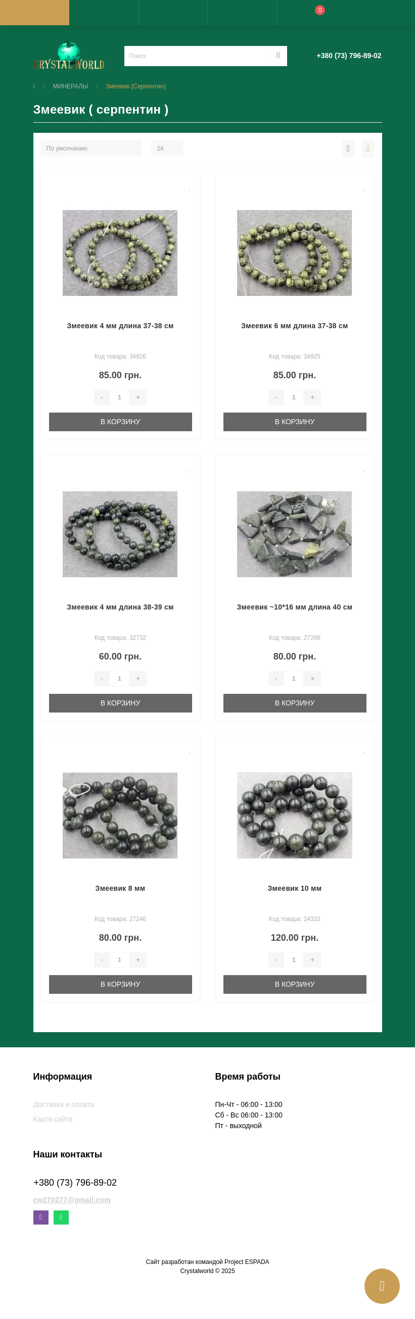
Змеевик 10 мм (295, 888)
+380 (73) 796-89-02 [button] (75, 1183)
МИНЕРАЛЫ (70, 86)
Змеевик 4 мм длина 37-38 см (120, 326)
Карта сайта (53, 1119)
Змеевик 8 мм (121, 888)
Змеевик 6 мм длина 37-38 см (294, 326)
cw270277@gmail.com (72, 1200)
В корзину (121, 422)
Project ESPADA (246, 1261)
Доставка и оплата (64, 1104)
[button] (173, 12)
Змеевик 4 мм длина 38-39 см (120, 607)
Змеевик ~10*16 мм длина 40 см (295, 607)
